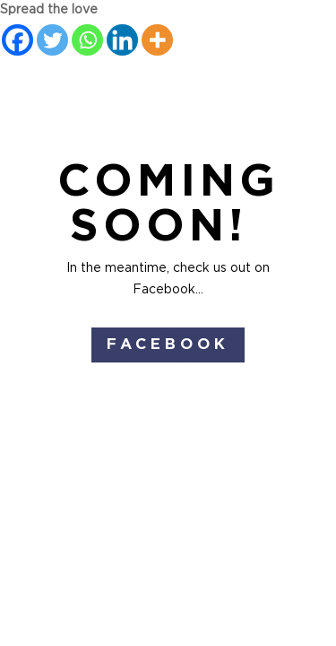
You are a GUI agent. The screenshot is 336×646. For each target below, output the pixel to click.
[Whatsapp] (87, 40)
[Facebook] (17, 40)
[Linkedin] (122, 40)
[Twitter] (52, 40)
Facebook (168, 344)
